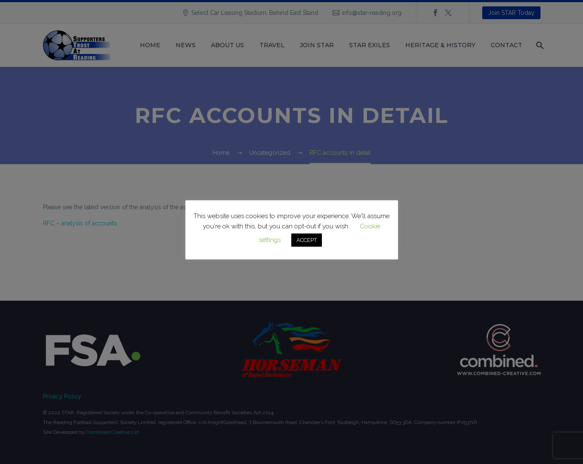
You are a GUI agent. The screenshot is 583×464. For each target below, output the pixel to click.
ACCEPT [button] (306, 240)
